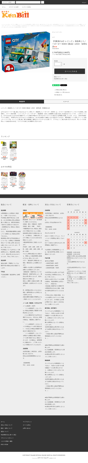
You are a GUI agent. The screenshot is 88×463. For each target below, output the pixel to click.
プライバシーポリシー (7, 438)
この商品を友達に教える (59, 89)
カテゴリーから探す (13, 7)
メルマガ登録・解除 (6, 441)
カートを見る (26, 425)
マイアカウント (27, 421)
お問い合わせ (26, 428)
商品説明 (22, 101)
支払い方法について (6, 425)
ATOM (6, 444)
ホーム (3, 7)
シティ (60, 32)
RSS (2, 444)
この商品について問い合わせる (61, 92)
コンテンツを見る (25, 7)
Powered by (44, 458)
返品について (57, 76)
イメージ (66, 101)
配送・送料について (6, 428)
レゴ (57, 32)
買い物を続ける (57, 94)
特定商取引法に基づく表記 (60, 78)
